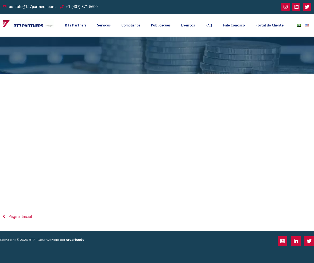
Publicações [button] (160, 25)
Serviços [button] (104, 25)
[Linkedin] (296, 241)
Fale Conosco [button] (234, 25)
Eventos (188, 25)
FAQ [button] (209, 25)
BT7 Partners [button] (75, 25)
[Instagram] (282, 241)
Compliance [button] (130, 25)
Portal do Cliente (269, 25)
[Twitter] (309, 241)
